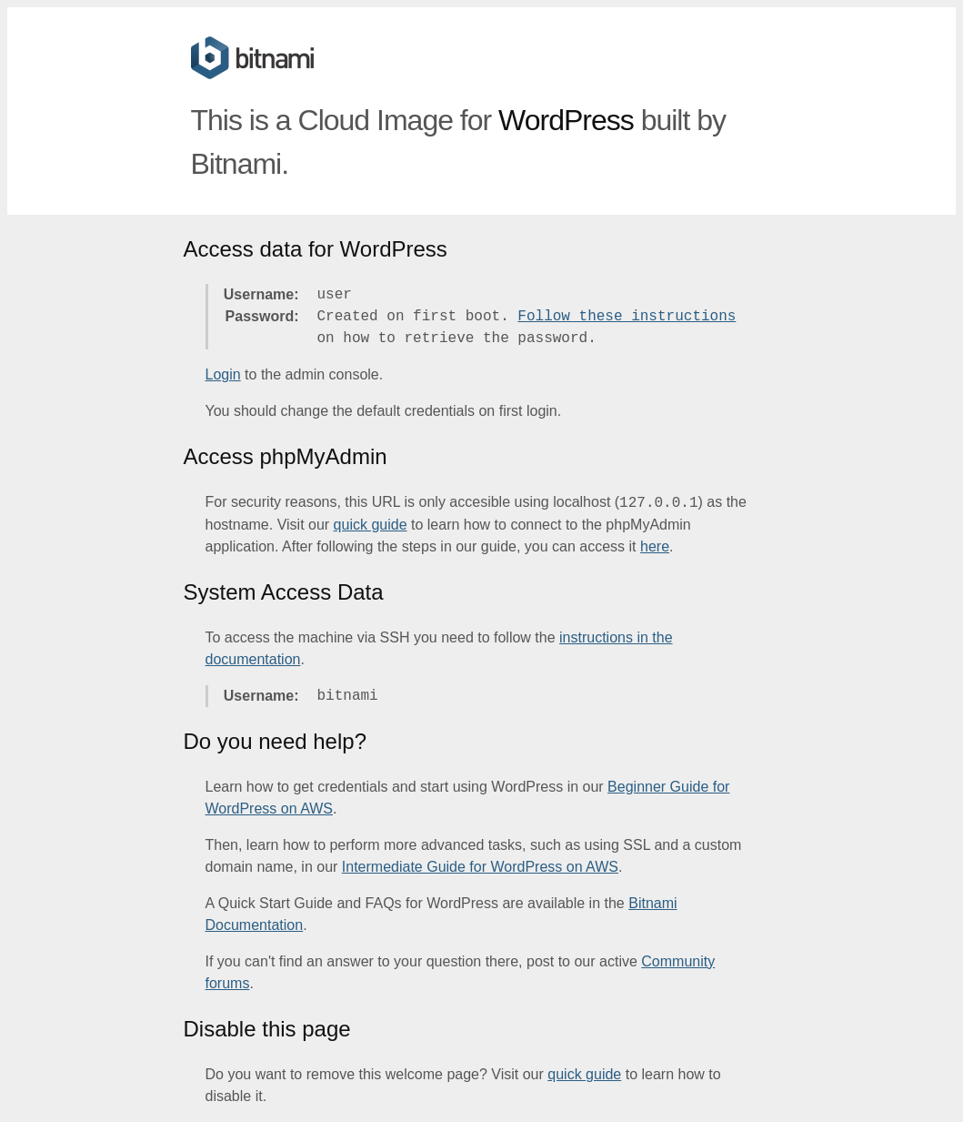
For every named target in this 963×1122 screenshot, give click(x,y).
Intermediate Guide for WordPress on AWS (480, 866)
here (654, 546)
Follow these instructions (626, 316)
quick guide (370, 524)
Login (223, 374)
